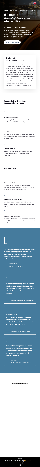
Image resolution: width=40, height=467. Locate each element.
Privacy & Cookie (29, 461)
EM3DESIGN (24, 465)
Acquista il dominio (12, 42)
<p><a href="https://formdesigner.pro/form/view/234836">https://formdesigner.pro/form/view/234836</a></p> (20, 420)
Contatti (19, 463)
